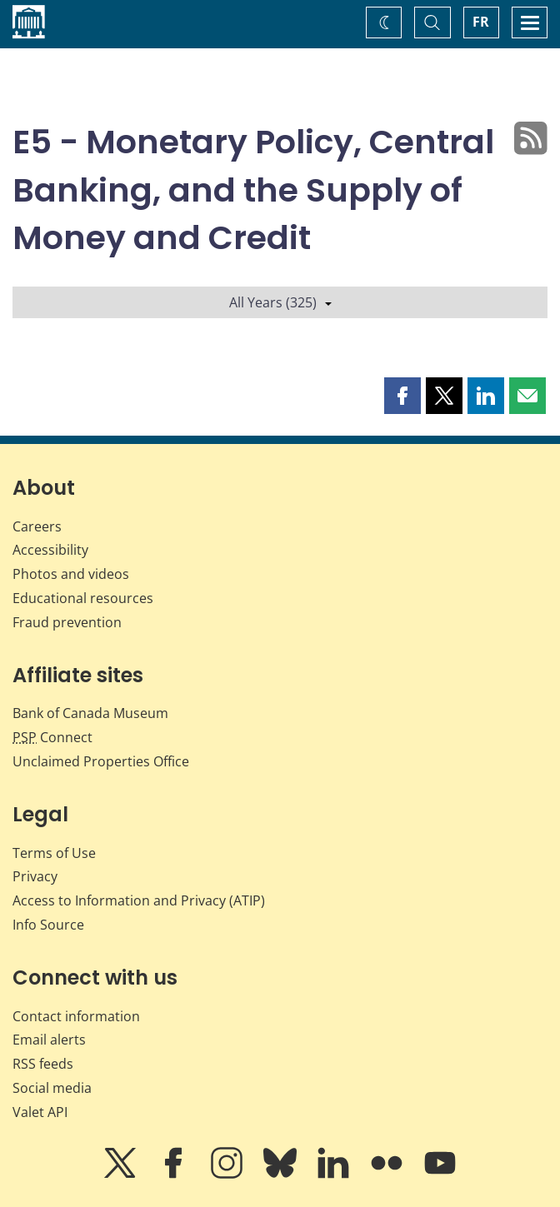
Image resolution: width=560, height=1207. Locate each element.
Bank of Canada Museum (90, 713)
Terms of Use (54, 853)
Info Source (48, 924)
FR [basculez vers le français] (480, 21)
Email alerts (49, 1039)
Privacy (35, 876)
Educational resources (82, 598)
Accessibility (50, 550)
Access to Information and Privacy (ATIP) (138, 900)
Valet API (40, 1112)
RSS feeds (42, 1064)
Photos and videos (70, 574)
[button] (402, 395)
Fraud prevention (67, 622)
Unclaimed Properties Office (100, 761)
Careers (37, 526)
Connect (52, 737)
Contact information (76, 1016)
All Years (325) (280, 302)
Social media (52, 1088)
